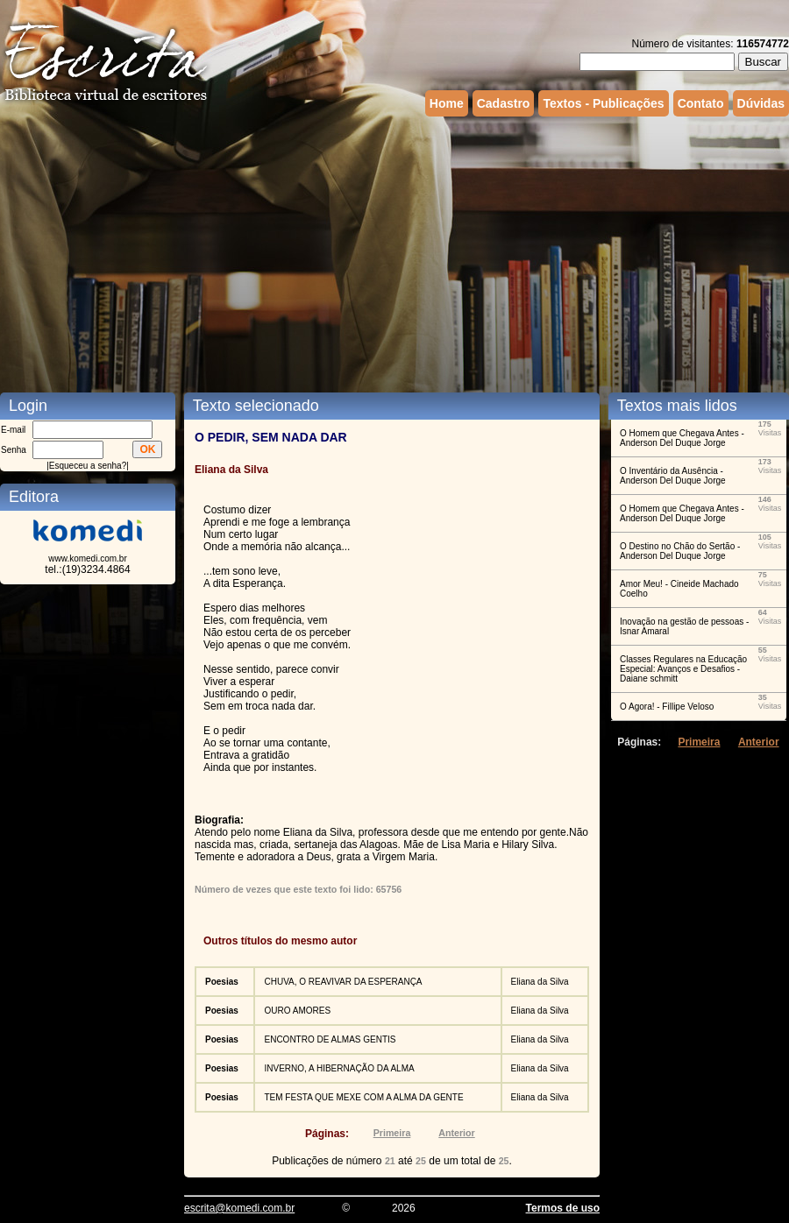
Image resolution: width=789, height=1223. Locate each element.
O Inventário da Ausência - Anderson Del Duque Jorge (673, 475)
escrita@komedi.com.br (239, 1208)
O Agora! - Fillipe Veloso (667, 706)
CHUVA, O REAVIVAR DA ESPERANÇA (343, 981)
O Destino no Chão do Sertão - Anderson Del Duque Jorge (680, 551)
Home (447, 103)
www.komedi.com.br (87, 558)
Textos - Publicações (603, 103)
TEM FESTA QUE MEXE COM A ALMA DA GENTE (363, 1097)
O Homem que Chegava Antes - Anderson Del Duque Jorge (682, 438)
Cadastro (503, 103)
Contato (701, 103)
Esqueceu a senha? (87, 465)
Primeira (392, 1133)
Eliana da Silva (540, 981)
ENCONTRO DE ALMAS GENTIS (329, 1039)
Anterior (456, 1133)
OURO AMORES (297, 1010)
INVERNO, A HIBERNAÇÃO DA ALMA (339, 1068)
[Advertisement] (336, 252)
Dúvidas (761, 103)
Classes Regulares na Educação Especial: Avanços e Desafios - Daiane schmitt (683, 668)
